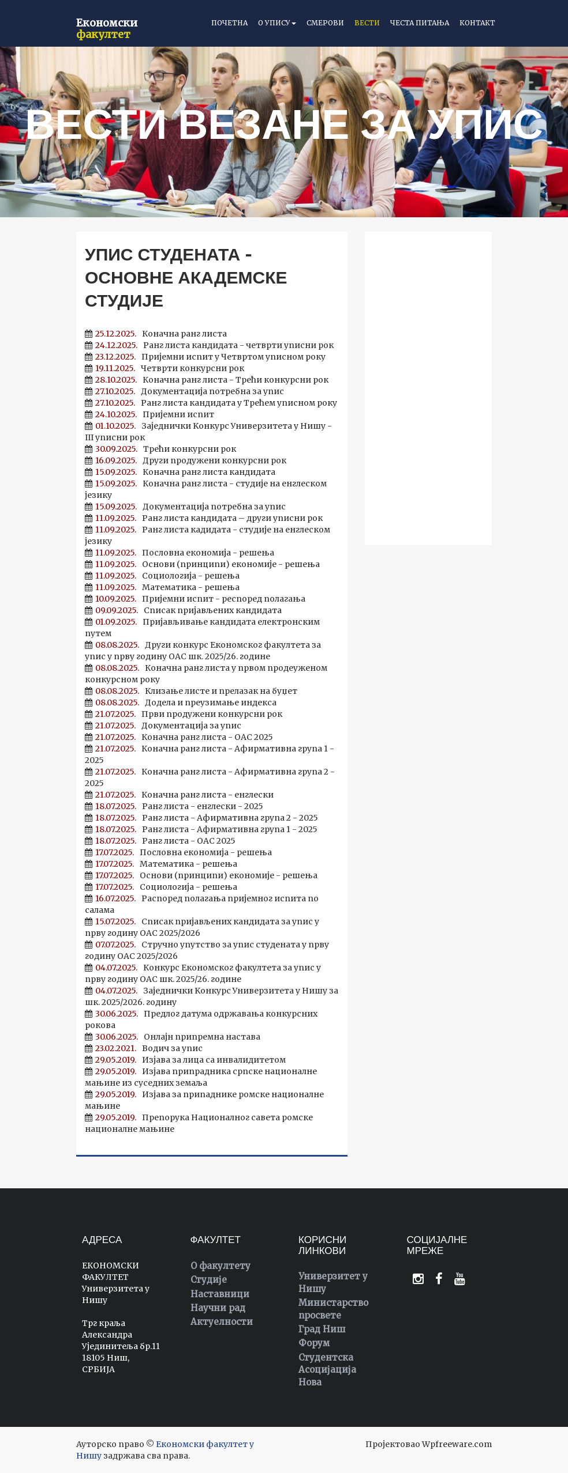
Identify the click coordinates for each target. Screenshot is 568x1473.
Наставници (219, 1294)
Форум (314, 1343)
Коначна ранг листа (156, 333)
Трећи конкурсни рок (160, 449)
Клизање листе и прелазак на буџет (191, 691)
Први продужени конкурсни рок (183, 714)
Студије (208, 1279)
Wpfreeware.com (457, 1444)
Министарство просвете (333, 1308)
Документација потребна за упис (184, 391)
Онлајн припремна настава (172, 1037)
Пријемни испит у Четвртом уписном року (205, 357)
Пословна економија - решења (179, 552)
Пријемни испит (149, 414)
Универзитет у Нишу (333, 1282)
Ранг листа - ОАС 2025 (160, 841)
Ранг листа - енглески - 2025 (174, 806)
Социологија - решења (162, 576)
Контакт (477, 22)
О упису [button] (277, 22)
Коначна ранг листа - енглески (179, 795)
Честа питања (419, 22)
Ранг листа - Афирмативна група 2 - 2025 (201, 818)
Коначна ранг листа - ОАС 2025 (179, 737)
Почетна (229, 22)
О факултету (220, 1265)
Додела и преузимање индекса (180, 702)
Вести (367, 22)
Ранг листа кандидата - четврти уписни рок (209, 345)
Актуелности (221, 1321)
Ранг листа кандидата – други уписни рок (204, 518)
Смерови (325, 22)
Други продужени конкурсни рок (185, 460)
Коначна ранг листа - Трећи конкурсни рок (206, 380)
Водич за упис (144, 1048)
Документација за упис (163, 725)
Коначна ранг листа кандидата (180, 472)
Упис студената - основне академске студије (186, 277)
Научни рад (217, 1307)
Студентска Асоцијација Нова (327, 1370)
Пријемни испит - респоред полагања (195, 599)
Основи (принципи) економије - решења (202, 564)
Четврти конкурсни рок (164, 368)
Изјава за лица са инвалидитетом (185, 1060)
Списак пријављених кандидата (183, 610)
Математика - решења (162, 587)
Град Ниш (321, 1329)
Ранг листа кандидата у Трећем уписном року (211, 403)
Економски (106, 26)
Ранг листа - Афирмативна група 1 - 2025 (201, 829)
